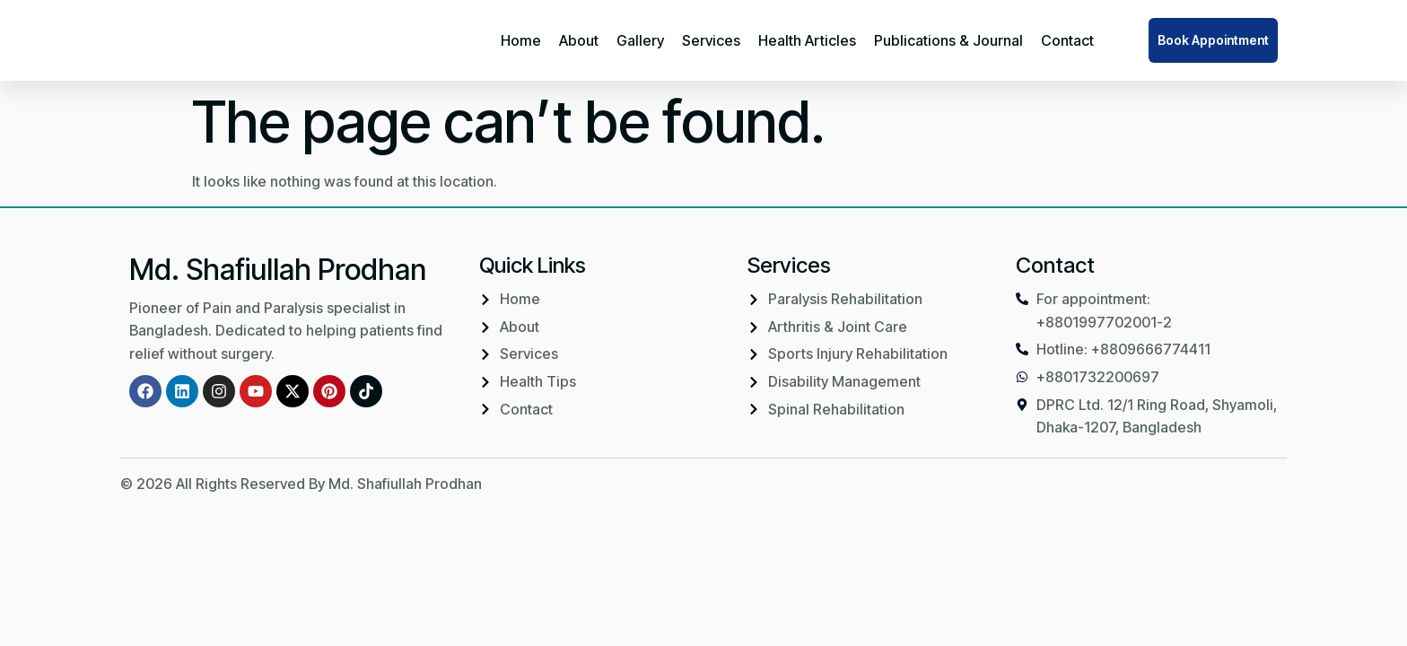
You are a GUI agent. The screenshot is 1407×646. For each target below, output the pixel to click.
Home (521, 40)
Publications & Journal (948, 40)
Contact (1067, 40)
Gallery (640, 40)
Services (711, 40)
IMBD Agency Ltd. (1228, 484)
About (579, 40)
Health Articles (807, 40)
